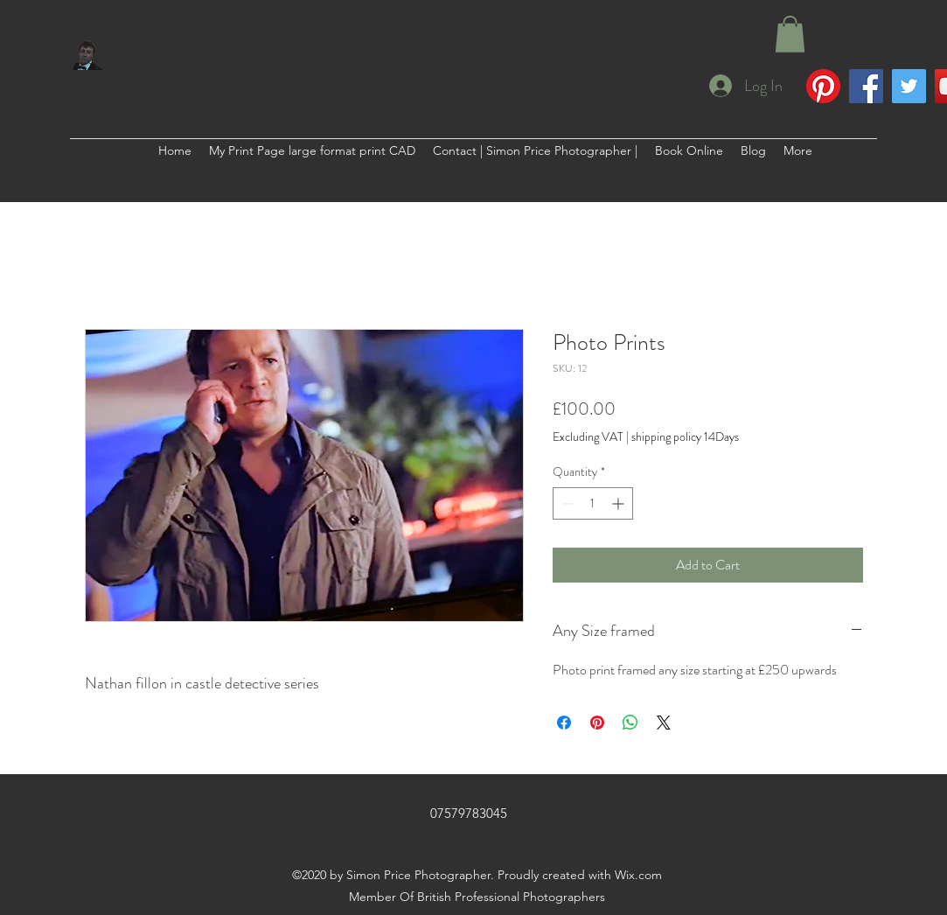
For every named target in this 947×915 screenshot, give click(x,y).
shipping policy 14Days (685, 437)
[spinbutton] (593, 503)
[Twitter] (909, 86)
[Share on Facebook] (564, 722)
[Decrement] (566, 503)
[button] (790, 34)
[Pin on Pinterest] (597, 722)
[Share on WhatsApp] (630, 722)
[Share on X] (663, 722)
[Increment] (619, 503)
